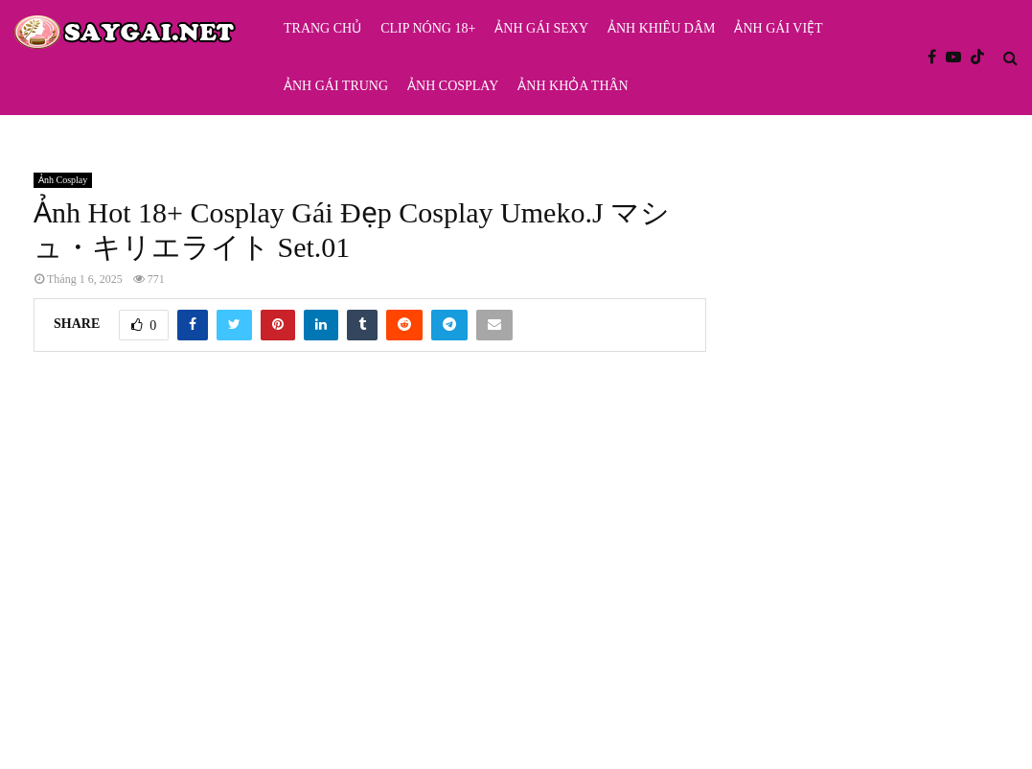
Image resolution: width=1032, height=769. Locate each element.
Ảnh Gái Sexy (541, 28)
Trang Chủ (322, 28)
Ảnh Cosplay (452, 86)
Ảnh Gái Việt (778, 28)
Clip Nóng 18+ (427, 28)
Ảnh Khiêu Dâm (661, 28)
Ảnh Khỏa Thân (572, 86)
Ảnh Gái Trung (336, 86)
